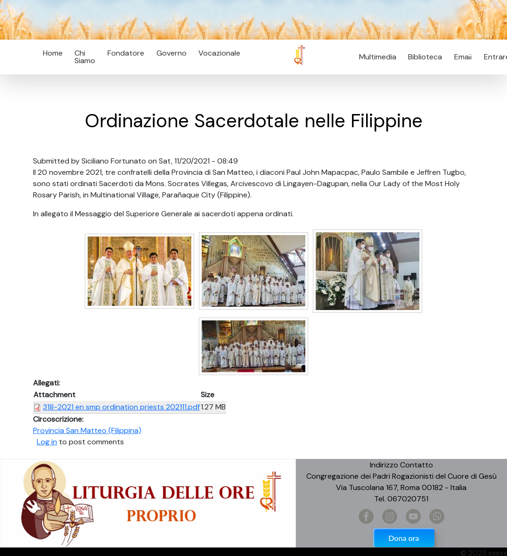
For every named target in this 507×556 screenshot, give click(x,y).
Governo (171, 53)
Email (460, 57)
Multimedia (377, 57)
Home (53, 53)
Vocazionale (219, 53)
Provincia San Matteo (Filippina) (87, 430)
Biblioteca (425, 57)
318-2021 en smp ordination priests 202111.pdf (121, 407)
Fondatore (125, 53)
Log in (47, 442)
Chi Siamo (84, 56)
